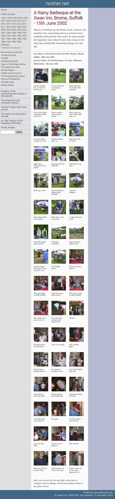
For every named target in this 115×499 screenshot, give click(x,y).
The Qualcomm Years (10, 67)
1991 (3, 39)
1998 (19, 33)
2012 (24, 24)
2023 (20, 18)
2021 (3, 21)
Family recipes (8, 127)
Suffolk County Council (11, 73)
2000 (8, 33)
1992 (24, 36)
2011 (3, 27)
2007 (24, 27)
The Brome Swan (8, 55)
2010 (8, 27)
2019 (13, 21)
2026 (4, 18)
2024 (15, 18)
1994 (13, 36)
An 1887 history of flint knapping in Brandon (12, 121)
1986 (3, 41)
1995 (8, 36)
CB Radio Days (7, 82)
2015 (8, 24)
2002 (24, 30)
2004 (13, 30)
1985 (8, 41)
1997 (24, 33)
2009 (13, 27)
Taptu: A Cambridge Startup (13, 64)
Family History (7, 85)
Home (4, 10)
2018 (19, 21)
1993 (19, 36)
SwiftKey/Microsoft (9, 61)
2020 (8, 21)
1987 (24, 39)
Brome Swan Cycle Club (11, 52)
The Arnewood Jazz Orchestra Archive (10, 101)
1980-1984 (16, 41)
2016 (3, 24)
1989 (13, 39)
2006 (3, 30)
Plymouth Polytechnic (10, 79)
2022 (25, 18)
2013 (19, 24)
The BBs (4, 58)
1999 (13, 33)
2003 (19, 30)
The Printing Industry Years (13, 76)
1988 (19, 39)
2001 (3, 33)
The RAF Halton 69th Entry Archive (14, 108)
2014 (13, 24)
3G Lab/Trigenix (8, 70)
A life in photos (8, 14)
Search (19, 132)
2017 (24, 21)
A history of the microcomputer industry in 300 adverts (14, 93)
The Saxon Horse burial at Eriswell (13, 115)
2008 (19, 27)
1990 (8, 39)
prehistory (5, 45)
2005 (8, 30)
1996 (3, 36)
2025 (10, 18)
